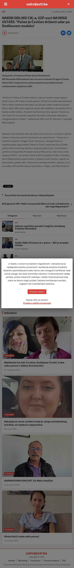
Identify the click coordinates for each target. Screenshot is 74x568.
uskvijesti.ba (37, 4)
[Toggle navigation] (5, 4)
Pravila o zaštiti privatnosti (37, 303)
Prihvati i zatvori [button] (37, 291)
